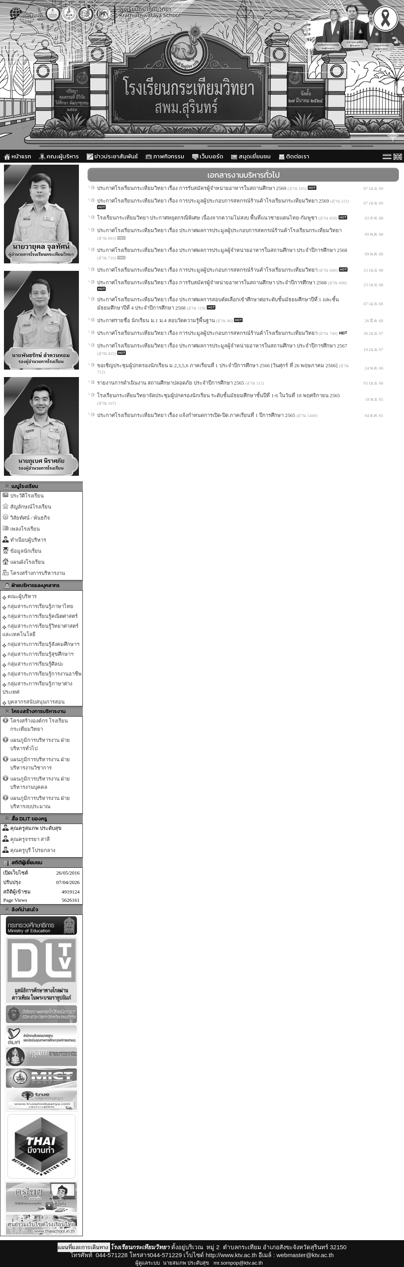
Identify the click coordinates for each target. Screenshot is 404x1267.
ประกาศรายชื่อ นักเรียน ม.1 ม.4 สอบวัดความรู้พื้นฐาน (156, 320)
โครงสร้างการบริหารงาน (37, 573)
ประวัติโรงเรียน (27, 496)
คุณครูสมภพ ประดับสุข (36, 828)
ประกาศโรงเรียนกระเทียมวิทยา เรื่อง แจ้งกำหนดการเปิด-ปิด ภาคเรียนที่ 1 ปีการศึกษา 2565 (197, 415)
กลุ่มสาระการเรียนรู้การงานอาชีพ (42, 674)
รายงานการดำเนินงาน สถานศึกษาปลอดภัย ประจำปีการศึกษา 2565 (171, 383)
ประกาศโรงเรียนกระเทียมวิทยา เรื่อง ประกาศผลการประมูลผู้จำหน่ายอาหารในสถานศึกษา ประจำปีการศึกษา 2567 (222, 346)
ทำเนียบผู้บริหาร (28, 540)
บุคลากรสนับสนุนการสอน (33, 702)
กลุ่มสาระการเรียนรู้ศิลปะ (33, 664)
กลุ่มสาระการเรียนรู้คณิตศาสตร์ (40, 616)
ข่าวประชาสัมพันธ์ (112, 156)
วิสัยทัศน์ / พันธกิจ (30, 518)
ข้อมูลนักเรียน (25, 551)
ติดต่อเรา (294, 156)
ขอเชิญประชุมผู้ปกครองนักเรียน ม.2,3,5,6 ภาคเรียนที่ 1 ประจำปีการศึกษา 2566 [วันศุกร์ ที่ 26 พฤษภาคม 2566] (218, 365)
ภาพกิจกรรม (165, 156)
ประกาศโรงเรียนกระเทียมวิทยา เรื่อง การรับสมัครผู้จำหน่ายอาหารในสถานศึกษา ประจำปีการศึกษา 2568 (212, 282)
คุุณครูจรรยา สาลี (30, 839)
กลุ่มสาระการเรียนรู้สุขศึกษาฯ (37, 654)
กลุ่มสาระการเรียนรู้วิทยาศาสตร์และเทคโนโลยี (40, 630)
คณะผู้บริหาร (59, 156)
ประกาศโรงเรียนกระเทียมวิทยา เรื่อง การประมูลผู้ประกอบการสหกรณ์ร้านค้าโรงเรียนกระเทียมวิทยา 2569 (213, 201)
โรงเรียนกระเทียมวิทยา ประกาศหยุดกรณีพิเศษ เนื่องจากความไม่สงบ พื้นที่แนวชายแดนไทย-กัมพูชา (207, 218)
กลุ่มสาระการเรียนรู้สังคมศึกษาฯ (40, 644)
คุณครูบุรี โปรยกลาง (32, 850)
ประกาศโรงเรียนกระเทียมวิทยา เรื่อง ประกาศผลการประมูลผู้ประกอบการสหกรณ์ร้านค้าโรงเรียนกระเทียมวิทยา (219, 230)
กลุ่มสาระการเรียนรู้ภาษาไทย (37, 606)
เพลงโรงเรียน (25, 529)
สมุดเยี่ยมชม (251, 156)
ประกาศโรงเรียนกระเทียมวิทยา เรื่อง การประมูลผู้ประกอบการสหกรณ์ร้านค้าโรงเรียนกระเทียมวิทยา (208, 270)
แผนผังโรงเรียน (27, 562)
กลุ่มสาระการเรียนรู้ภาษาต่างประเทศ (37, 688)
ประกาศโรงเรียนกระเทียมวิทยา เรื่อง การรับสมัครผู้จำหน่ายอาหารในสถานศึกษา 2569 (192, 188)
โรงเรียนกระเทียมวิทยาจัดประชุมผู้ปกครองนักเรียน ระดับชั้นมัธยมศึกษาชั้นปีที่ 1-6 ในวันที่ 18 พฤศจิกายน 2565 (218, 395)
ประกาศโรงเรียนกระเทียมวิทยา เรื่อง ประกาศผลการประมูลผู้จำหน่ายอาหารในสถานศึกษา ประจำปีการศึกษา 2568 (222, 250)
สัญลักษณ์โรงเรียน (30, 507)
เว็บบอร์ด (207, 156)
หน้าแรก (17, 156)
